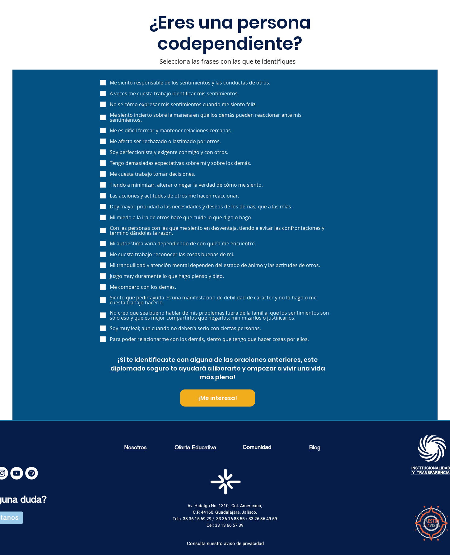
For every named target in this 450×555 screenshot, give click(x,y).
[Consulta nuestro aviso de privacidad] (225, 543)
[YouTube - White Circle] (16, 473)
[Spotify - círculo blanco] (31, 473)
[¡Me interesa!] (217, 398)
